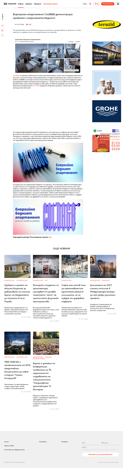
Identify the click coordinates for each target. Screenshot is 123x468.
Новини (20, 4)
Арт (46, 280)
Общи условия (9, 445)
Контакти (43, 442)
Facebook (64, 442)
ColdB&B (16, 75)
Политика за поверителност (14, 450)
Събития (48, 357)
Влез (96, 4)
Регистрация (108, 4)
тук (49, 237)
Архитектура (9, 280)
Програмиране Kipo (113, 462)
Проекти (28, 4)
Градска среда (39, 358)
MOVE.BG (35, 86)
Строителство (21, 280)
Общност (37, 4)
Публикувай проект (50, 4)
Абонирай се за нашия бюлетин (100, 454)
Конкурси (106, 280)
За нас (6, 442)
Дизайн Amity (102, 462)
